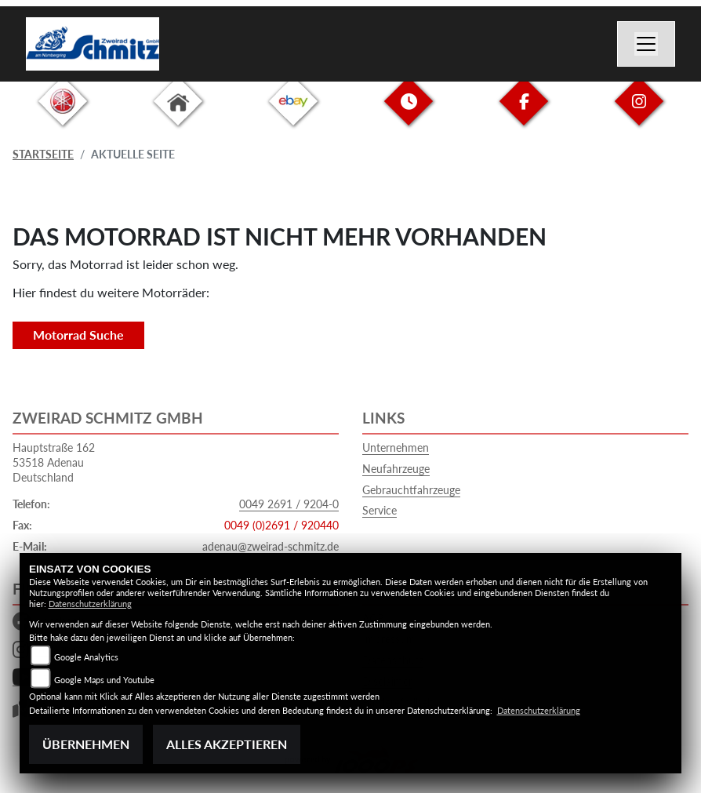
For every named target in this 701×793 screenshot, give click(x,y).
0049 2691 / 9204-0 (289, 504)
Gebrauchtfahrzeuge (411, 490)
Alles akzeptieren (226, 744)
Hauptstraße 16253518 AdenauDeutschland (54, 462)
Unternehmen (395, 447)
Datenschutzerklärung (90, 603)
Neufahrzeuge (396, 468)
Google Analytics (86, 657)
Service (379, 510)
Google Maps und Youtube (104, 680)
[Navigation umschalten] (646, 44)
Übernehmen (85, 744)
